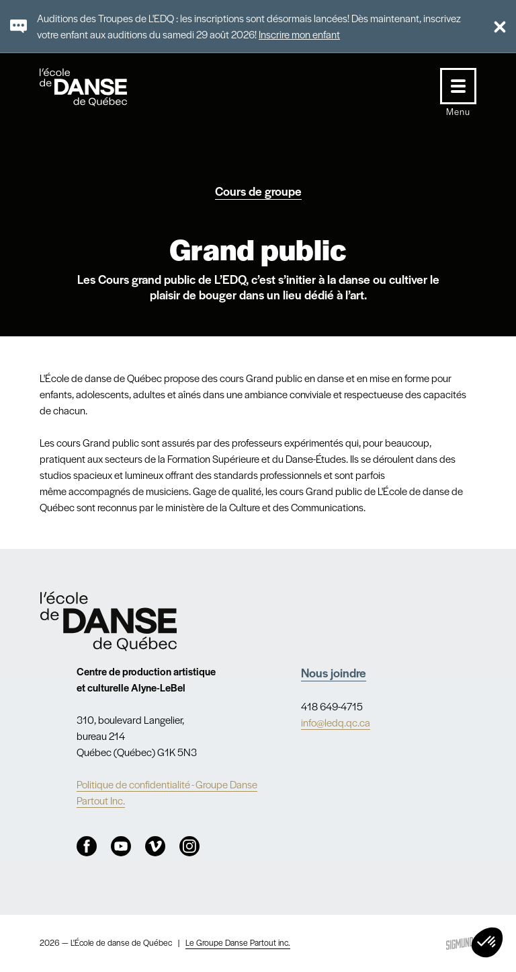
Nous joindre (333, 672)
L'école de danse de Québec (96, 87)
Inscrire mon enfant (299, 34)
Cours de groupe (258, 190)
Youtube (121, 846)
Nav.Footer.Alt (108, 621)
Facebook (87, 846)
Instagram (189, 846)
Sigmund (459, 943)
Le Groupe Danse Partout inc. (237, 942)
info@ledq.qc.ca (335, 722)
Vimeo (155, 846)
